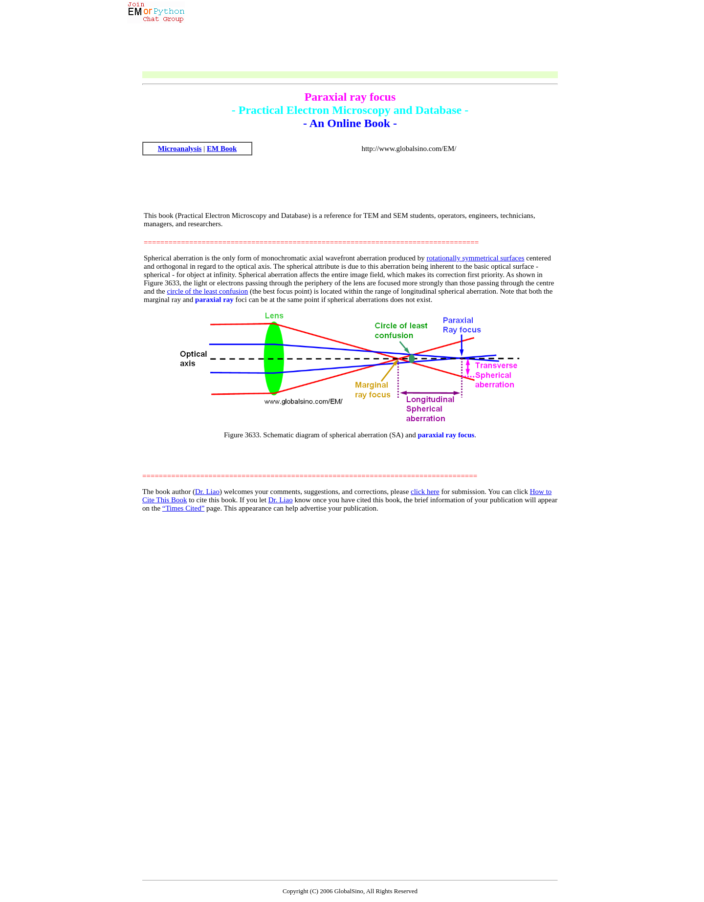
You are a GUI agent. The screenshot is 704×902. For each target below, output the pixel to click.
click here (425, 491)
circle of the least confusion (207, 291)
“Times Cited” (183, 508)
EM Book (222, 148)
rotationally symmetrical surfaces (476, 258)
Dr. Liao (207, 491)
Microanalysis (180, 148)
